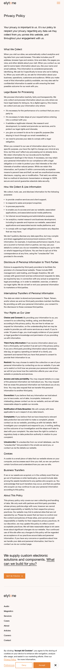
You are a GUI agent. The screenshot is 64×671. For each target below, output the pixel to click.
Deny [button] (24, 665)
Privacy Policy (10, 659)
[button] (55, 665)
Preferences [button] (9, 665)
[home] (10, 2)
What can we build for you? (29, 561)
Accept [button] (42, 665)
